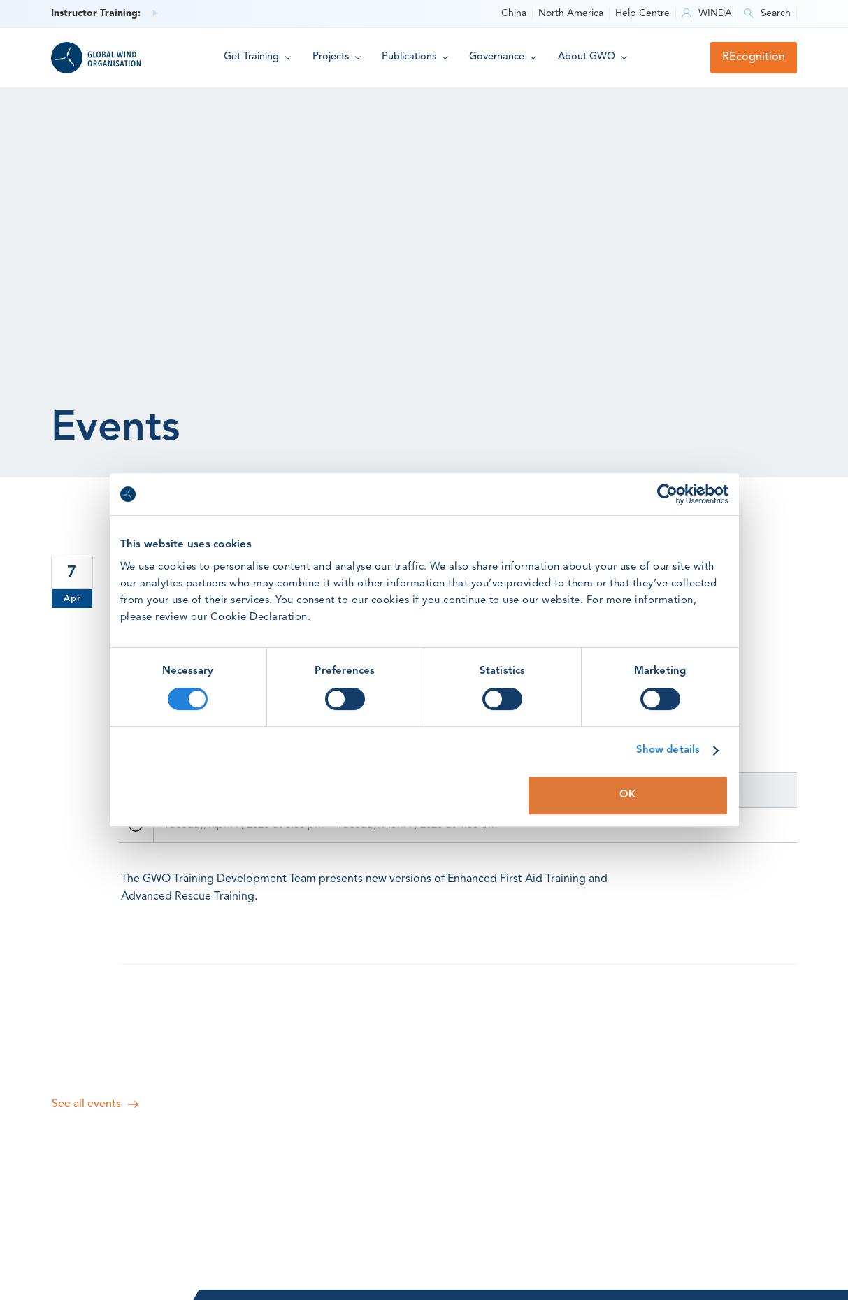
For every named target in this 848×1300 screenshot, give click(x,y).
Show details (668, 750)
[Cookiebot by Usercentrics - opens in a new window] (667, 494)
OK (627, 795)
